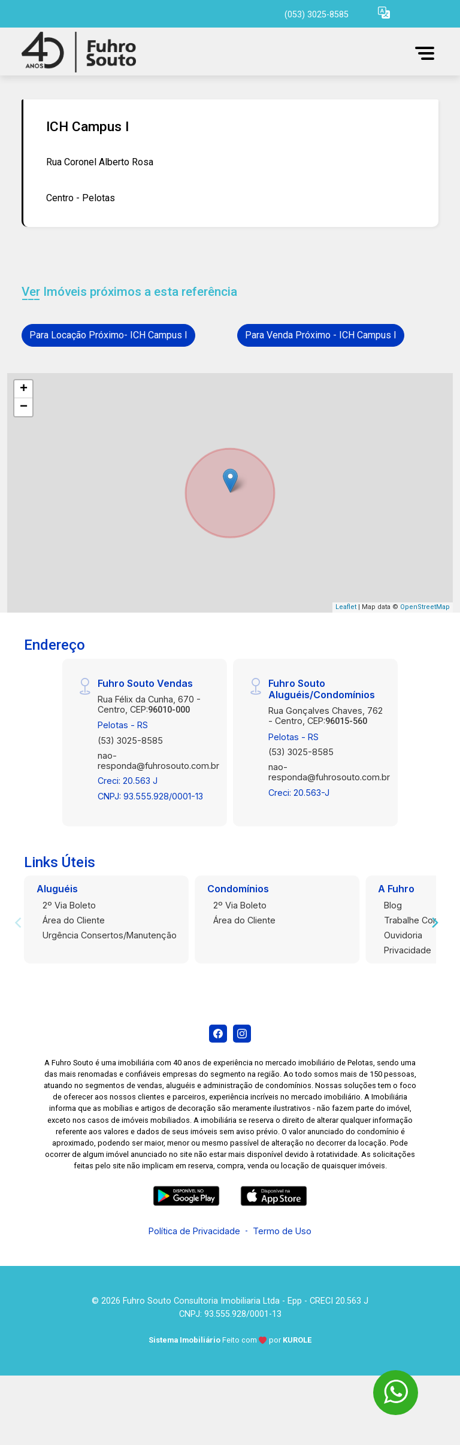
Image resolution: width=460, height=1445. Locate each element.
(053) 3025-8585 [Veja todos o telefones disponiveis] (317, 15)
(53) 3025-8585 (130, 740)
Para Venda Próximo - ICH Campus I (321, 335)
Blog (393, 905)
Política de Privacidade (194, 1231)
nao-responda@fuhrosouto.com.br (158, 760)
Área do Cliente (74, 920)
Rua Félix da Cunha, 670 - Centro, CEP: (149, 704)
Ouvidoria (403, 935)
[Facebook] (218, 1034)
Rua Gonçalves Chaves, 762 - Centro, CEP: (325, 715)
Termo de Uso (282, 1231)
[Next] (434, 923)
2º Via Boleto (69, 905)
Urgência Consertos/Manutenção (110, 935)
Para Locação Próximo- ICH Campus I (108, 335)
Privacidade (407, 950)
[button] (384, 12)
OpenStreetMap (425, 607)
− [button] (24, 407)
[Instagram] (242, 1034)
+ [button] (24, 389)
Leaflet (345, 607)
